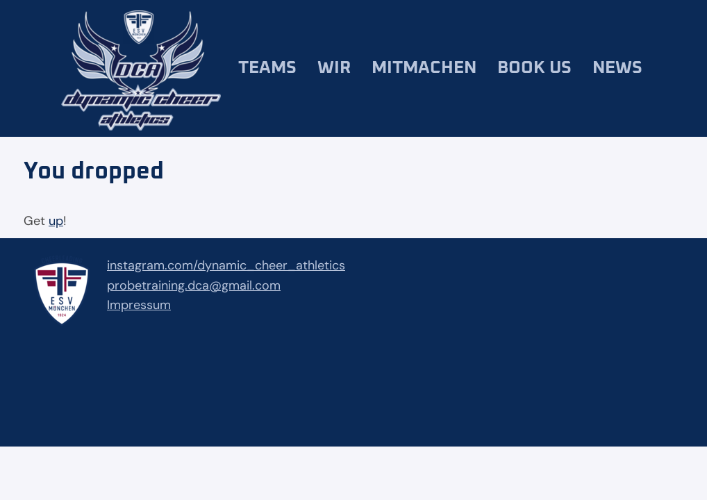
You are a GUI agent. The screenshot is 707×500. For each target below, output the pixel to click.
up (56, 220)
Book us (534, 67)
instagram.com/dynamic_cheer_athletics (226, 265)
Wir (334, 67)
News (617, 67)
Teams (267, 67)
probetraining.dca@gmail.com (194, 285)
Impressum (139, 305)
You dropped (94, 171)
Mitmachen (424, 67)
